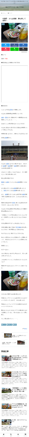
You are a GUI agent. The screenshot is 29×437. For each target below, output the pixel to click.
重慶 (2, 182)
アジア (4, 324)
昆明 (11, 109)
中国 (14, 324)
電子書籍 (18, 227)
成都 (2, 117)
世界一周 (9, 324)
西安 (5, 190)
